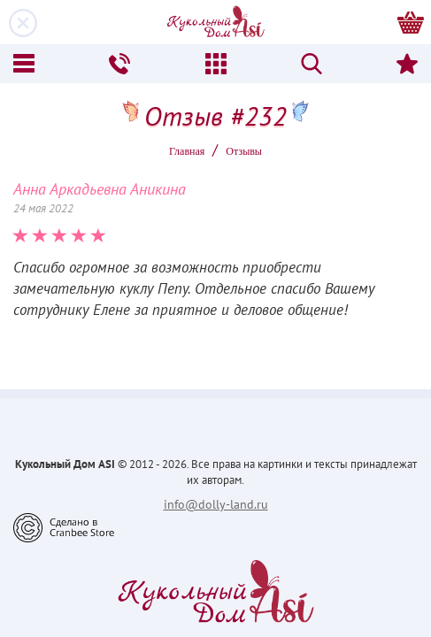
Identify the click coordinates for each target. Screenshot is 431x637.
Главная (186, 151)
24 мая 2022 (43, 208)
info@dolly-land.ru (216, 504)
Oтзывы (244, 151)
